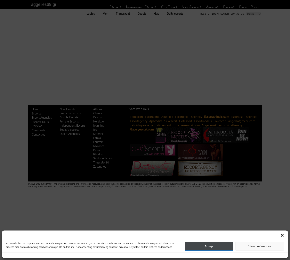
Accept (209, 246)
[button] (282, 235)
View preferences (259, 246)
